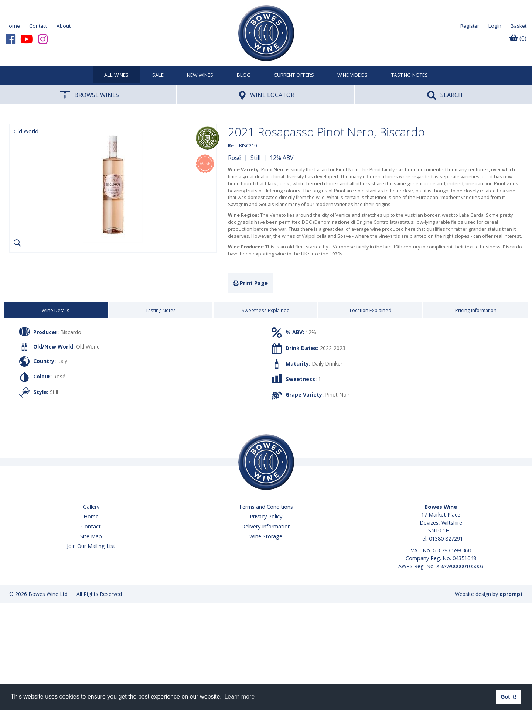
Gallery (91, 506)
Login (494, 26)
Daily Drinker (327, 363)
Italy (62, 360)
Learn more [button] (239, 696)
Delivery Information (266, 526)
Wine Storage (265, 536)
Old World (88, 346)
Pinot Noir (337, 394)
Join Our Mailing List (91, 545)
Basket (518, 26)
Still (255, 158)
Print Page (250, 283)
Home (13, 26)
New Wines (200, 75)
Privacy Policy (266, 516)
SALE (158, 75)
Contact (38, 26)
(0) (517, 38)
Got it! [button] (508, 697)
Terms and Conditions (266, 506)
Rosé (234, 158)
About (64, 26)
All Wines (116, 75)
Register (469, 26)
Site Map (91, 536)
